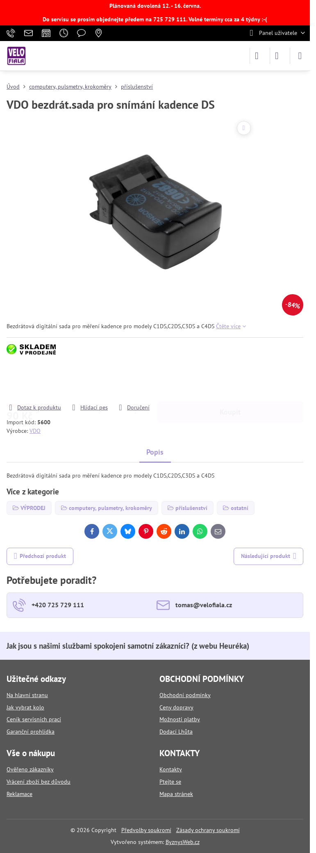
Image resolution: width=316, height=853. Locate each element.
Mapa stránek (176, 794)
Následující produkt (268, 556)
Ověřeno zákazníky (30, 769)
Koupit (230, 379)
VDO (35, 431)
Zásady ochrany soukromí (208, 830)
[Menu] (300, 56)
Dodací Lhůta (176, 731)
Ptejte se (170, 781)
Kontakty (170, 769)
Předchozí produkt (40, 556)
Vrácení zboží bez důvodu (38, 781)
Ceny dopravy (176, 707)
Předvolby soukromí (146, 830)
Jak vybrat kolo (25, 707)
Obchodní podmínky (185, 695)
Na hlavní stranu (27, 695)
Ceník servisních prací (34, 719)
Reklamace (19, 794)
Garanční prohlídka (31, 731)
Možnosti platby (179, 719)
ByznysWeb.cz (183, 842)
